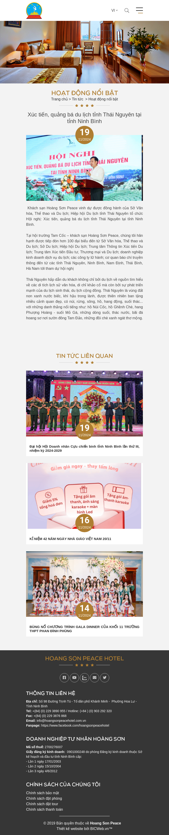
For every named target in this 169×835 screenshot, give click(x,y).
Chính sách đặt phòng (44, 798)
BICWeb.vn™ (101, 829)
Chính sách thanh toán (44, 809)
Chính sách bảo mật (42, 793)
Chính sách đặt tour (42, 804)
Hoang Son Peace (105, 823)
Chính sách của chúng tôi (63, 784)
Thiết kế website (70, 829)
